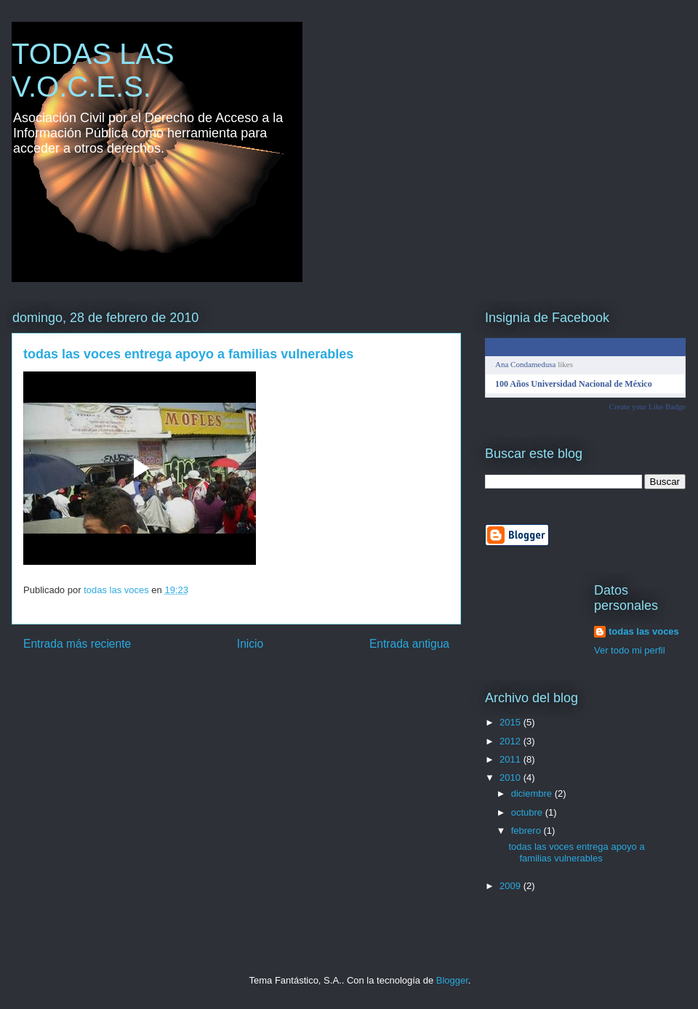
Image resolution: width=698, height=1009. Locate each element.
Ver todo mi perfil (629, 650)
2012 (512, 741)
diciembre (533, 793)
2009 (512, 885)
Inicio (250, 644)
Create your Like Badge (647, 406)
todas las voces (644, 631)
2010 (512, 777)
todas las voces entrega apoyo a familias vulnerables (576, 852)
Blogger (452, 980)
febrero (527, 830)
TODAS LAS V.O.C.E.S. (93, 70)
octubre (528, 812)
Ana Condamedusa (525, 364)
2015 (512, 722)
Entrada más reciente (77, 644)
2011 (512, 759)
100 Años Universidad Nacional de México (573, 384)
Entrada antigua (409, 644)
